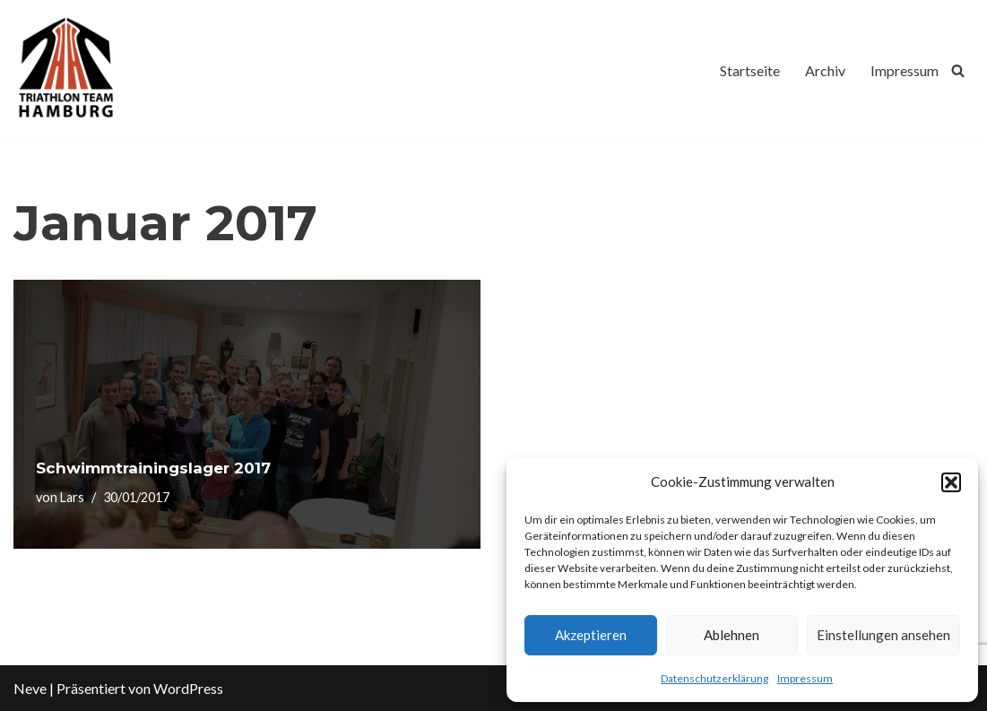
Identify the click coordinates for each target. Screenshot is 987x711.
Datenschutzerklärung (714, 678)
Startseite (750, 70)
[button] (951, 482)
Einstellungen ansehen (883, 635)
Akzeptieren (591, 635)
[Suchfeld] (958, 70)
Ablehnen (731, 635)
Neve (30, 688)
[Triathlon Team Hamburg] (67, 70)
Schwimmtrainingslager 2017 (153, 468)
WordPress (188, 688)
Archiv (825, 70)
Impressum (805, 678)
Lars (72, 497)
